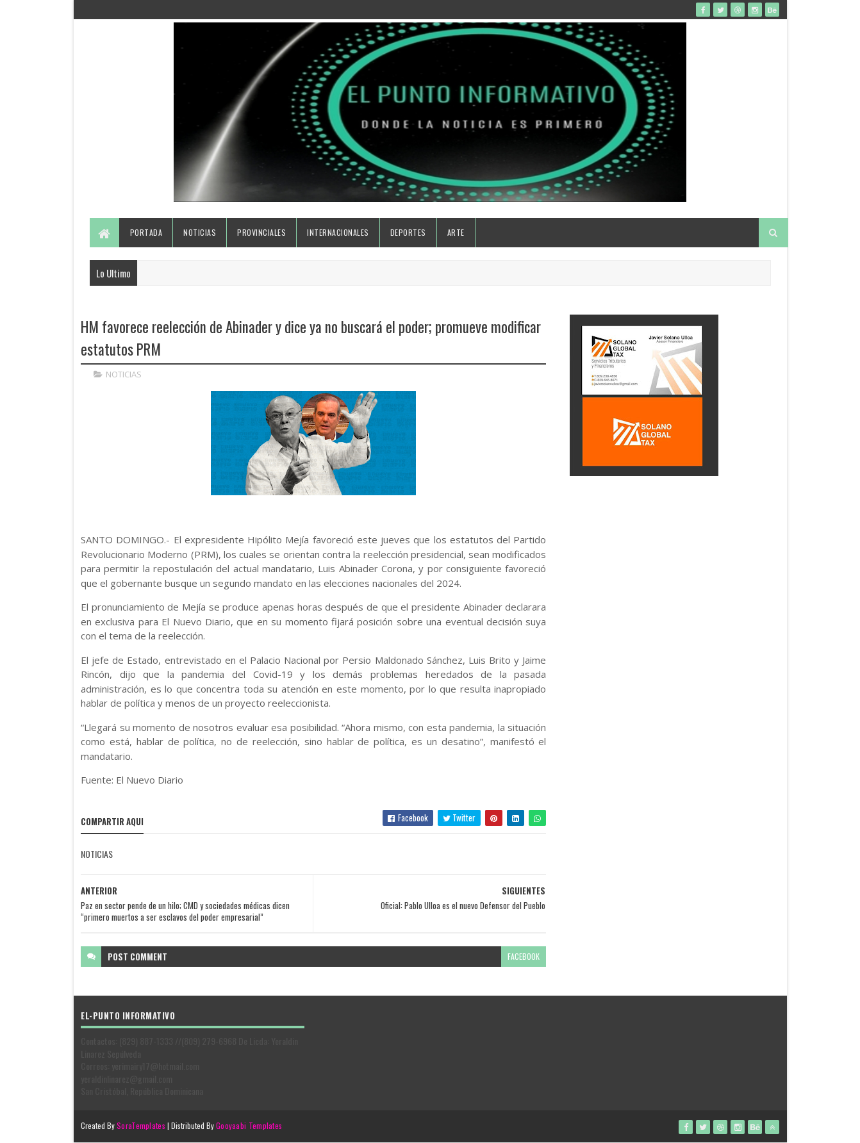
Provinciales (261, 232)
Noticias (199, 232)
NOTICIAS (124, 374)
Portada (146, 232)
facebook (524, 956)
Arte (456, 232)
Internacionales (338, 232)
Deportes (408, 232)
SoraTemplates (141, 1125)
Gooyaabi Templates (249, 1125)
